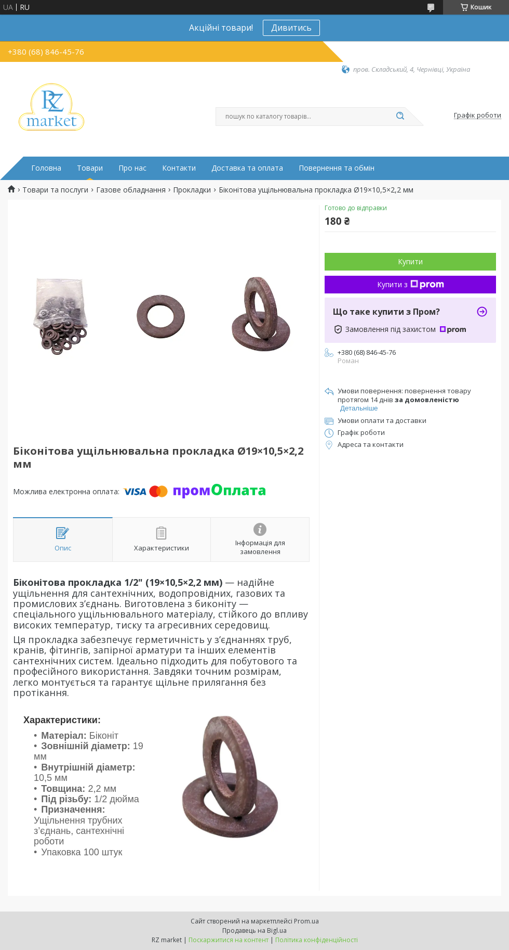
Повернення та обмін (336, 168)
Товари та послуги (55, 190)
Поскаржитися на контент (229, 939)
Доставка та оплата (247, 168)
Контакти (179, 168)
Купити (410, 261)
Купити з (410, 284)
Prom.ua (306, 921)
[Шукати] (400, 116)
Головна (46, 168)
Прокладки (192, 190)
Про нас (132, 168)
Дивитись (291, 27)
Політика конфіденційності (316, 939)
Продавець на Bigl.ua (254, 930)
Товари (90, 168)
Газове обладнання (131, 190)
